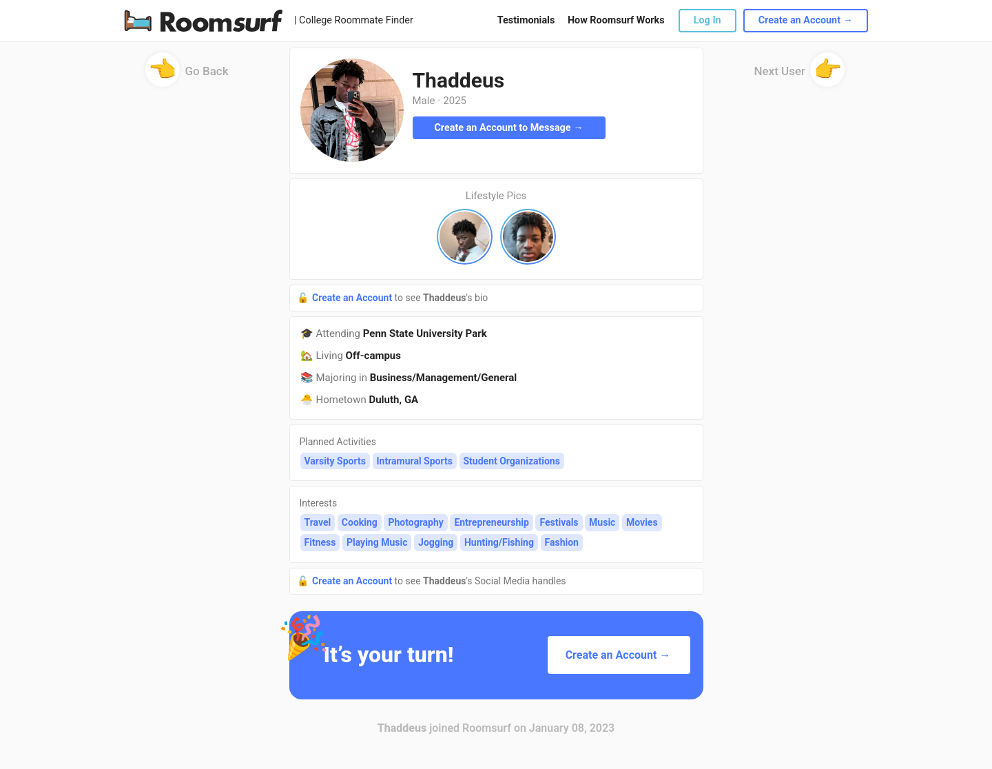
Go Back (187, 75)
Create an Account (353, 297)
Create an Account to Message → (508, 128)
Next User (799, 75)
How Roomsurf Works (616, 20)
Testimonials (526, 20)
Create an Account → (805, 20)
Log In (707, 20)
